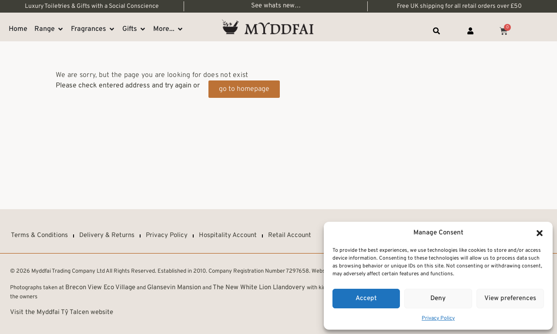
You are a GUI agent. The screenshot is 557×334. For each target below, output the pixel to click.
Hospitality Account (228, 235)
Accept (366, 298)
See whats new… (276, 6)
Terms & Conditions (39, 235)
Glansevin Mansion (174, 288)
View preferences (510, 298)
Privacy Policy (438, 318)
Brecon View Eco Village (100, 288)
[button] (539, 233)
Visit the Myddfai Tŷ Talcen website (61, 312)
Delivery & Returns (106, 235)
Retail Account (289, 235)
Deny (438, 298)
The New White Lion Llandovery (260, 288)
